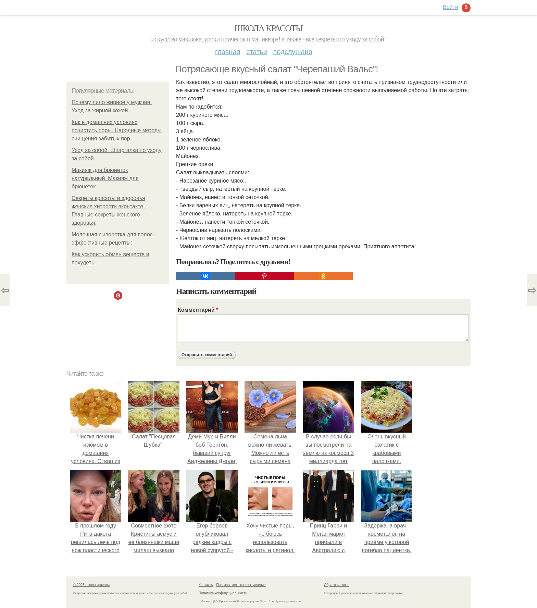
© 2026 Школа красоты (91, 585)
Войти (450, 7)
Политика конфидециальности (223, 593)
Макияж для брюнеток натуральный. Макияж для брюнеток (105, 178)
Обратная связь (336, 585)
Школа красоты (268, 28)
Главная (227, 51)
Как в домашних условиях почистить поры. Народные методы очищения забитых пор (117, 130)
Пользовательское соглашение (241, 585)
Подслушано (292, 51)
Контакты (206, 585)
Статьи (256, 51)
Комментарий (198, 310)
